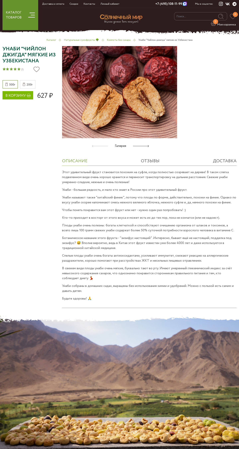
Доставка (225, 161)
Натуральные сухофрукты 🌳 (81, 40)
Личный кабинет (110, 4)
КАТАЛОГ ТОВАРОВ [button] (20, 15)
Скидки (74, 4)
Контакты (89, 4)
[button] (10, 84)
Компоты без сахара (118, 40)
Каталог (51, 40)
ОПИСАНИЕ (74, 161)
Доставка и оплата (53, 4)
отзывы (150, 161)
